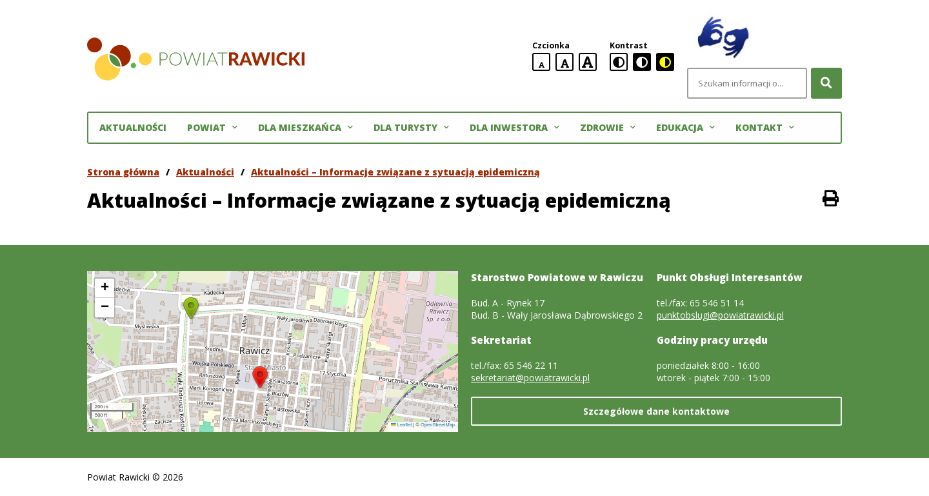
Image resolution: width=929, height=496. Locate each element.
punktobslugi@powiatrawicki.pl (720, 315)
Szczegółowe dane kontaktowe (656, 411)
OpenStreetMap (438, 425)
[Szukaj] (826, 83)
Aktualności (132, 127)
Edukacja (685, 128)
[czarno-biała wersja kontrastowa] (642, 62)
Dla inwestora (514, 128)
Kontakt (764, 128)
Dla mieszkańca (305, 128)
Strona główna (123, 172)
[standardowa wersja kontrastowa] (619, 62)
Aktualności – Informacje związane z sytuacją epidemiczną (395, 172)
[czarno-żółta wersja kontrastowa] (665, 62)
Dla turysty (411, 128)
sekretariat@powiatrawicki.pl (530, 378)
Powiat (212, 128)
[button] (260, 377)
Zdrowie (607, 128)
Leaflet (401, 425)
